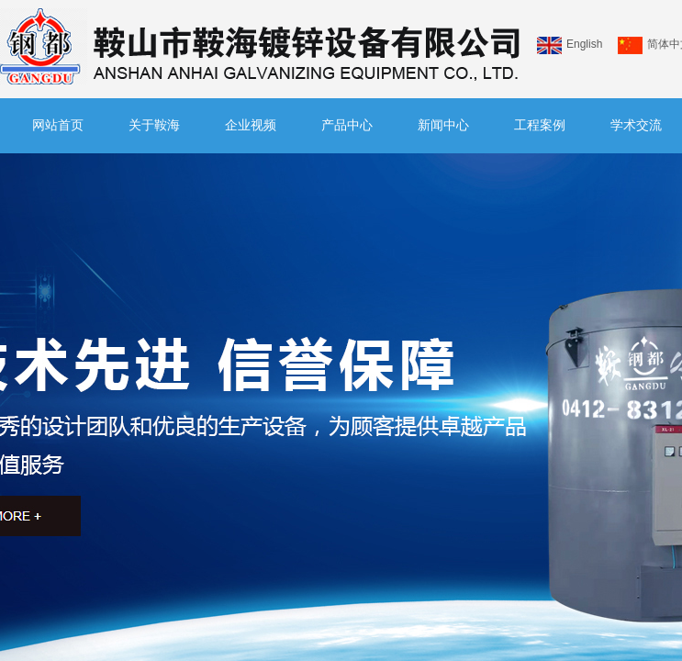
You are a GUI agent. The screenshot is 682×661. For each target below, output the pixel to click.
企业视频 (250, 125)
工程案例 (539, 125)
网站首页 (58, 125)
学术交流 (636, 125)
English (569, 45)
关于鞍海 (154, 125)
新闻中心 (443, 125)
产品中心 (347, 125)
